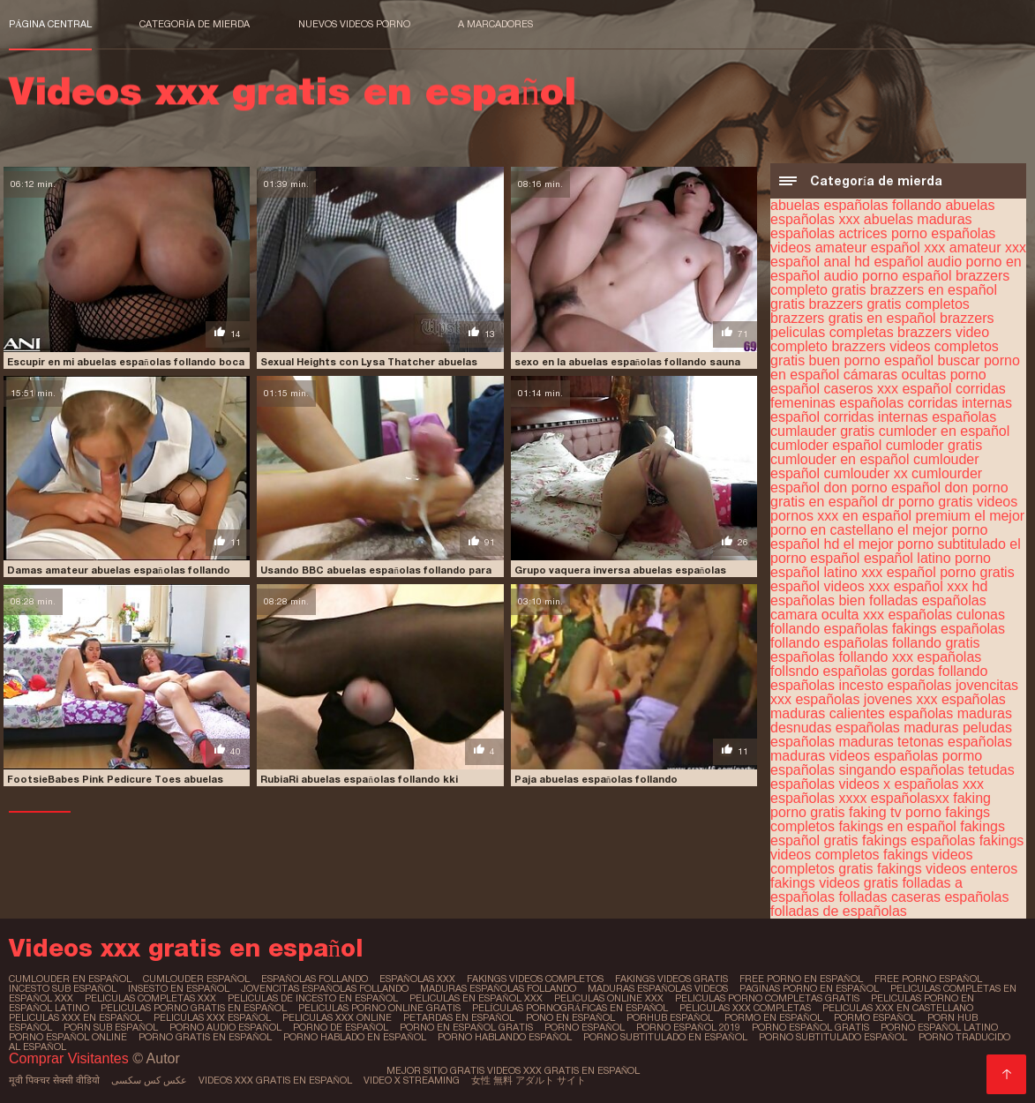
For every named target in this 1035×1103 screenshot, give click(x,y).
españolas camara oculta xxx (878, 607)
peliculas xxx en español (75, 1017)
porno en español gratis (466, 1027)
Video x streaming (412, 1080)
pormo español (875, 1017)
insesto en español (178, 988)
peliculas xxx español (212, 1017)
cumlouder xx (866, 473)
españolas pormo (928, 755)
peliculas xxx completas (745, 1007)
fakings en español (897, 826)
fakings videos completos (535, 978)
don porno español (882, 487)
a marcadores (495, 24)
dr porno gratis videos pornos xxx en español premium (893, 508)
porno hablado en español (354, 1037)
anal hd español (874, 261)
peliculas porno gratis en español (194, 1007)
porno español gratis (810, 1027)
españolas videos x (830, 784)
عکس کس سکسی (149, 1080)
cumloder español (825, 445)
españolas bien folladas (844, 600)
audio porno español (888, 275)
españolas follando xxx (841, 656)
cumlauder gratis (822, 431)
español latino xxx (826, 572)
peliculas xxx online (337, 1017)
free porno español (928, 978)
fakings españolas (918, 840)
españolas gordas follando (905, 671)
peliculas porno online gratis (379, 1007)
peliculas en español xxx (476, 998)
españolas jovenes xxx (866, 699)
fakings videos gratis (834, 882)
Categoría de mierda (194, 24)
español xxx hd (941, 586)
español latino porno (927, 558)
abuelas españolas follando (855, 205)
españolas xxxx (818, 798)
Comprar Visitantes (70, 1058)
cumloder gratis (934, 445)
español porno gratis (951, 572)
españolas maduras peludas (924, 727)
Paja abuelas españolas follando (596, 779)
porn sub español (111, 1027)
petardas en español (458, 1017)
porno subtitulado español (833, 1037)
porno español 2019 (688, 1027)
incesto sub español (62, 988)
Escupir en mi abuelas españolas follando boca (125, 361)
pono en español (570, 1017)
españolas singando (833, 769)
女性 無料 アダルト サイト (528, 1080)
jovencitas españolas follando (325, 988)
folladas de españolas (838, 911)
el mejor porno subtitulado (925, 544)
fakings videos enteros (947, 868)
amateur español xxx (880, 247)
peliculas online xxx (609, 998)
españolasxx (910, 798)
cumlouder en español (839, 459)
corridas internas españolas (910, 416)
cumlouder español (196, 978)
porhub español (669, 1017)
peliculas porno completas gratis (767, 998)
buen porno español (871, 360)
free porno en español (801, 978)
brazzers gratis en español (853, 318)
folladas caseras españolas (923, 896)
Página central (50, 24)
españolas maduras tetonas (857, 741)
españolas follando (314, 978)
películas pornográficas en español (570, 1007)
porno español (584, 1027)
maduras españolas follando (498, 988)
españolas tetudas (957, 769)
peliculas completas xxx (150, 998)
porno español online (68, 1037)
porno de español (340, 1027)
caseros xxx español (888, 388)
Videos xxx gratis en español (275, 1080)
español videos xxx (829, 586)
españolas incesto (826, 685)
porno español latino (939, 1027)
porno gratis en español (205, 1037)
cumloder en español (944, 431)
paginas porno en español (809, 988)
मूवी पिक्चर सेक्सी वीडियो (54, 1080)
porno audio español (225, 1027)
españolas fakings (880, 628)
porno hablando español (505, 1037)
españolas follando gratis (902, 642)
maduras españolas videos (658, 988)
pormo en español (773, 1017)
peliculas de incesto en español (313, 998)
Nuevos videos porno (354, 24)
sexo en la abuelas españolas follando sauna (627, 361)
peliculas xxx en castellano (897, 1007)
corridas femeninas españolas (888, 395)
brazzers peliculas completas (882, 325)
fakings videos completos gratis (871, 861)
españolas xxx (939, 784)
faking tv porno (895, 812)
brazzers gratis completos (889, 303)
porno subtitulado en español (665, 1037)
